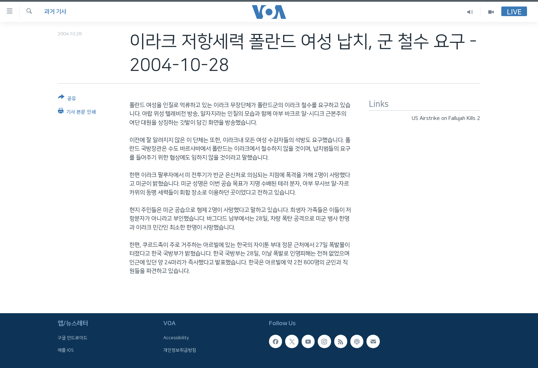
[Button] (67, 99)
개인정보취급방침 (179, 350)
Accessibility (176, 338)
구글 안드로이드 (72, 338)
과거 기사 (55, 12)
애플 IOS (66, 350)
